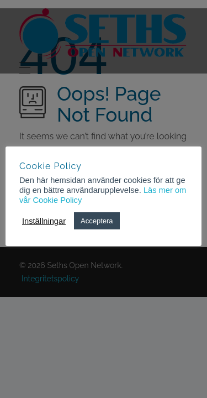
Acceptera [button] (97, 221)
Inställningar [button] (44, 221)
